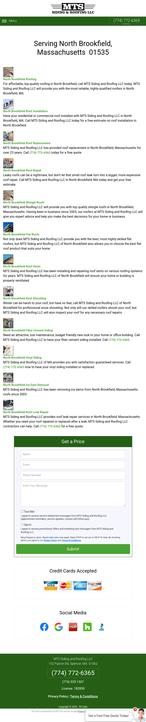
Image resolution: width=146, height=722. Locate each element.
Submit (73, 544)
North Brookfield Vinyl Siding (22, 348)
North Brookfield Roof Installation (25, 101)
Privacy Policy (50, 535)
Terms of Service (101, 707)
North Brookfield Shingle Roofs (23, 192)
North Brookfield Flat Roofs (21, 224)
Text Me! (29, 506)
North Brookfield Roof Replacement (26, 133)
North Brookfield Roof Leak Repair (26, 402)
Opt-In (27, 520)
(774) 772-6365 (126, 20)
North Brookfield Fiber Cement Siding (28, 320)
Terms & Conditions (71, 535)
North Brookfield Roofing (19, 69)
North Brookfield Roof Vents (22, 256)
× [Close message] (130, 712)
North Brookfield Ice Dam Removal (26, 375)
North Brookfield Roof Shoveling (24, 288)
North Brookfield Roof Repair (22, 160)
